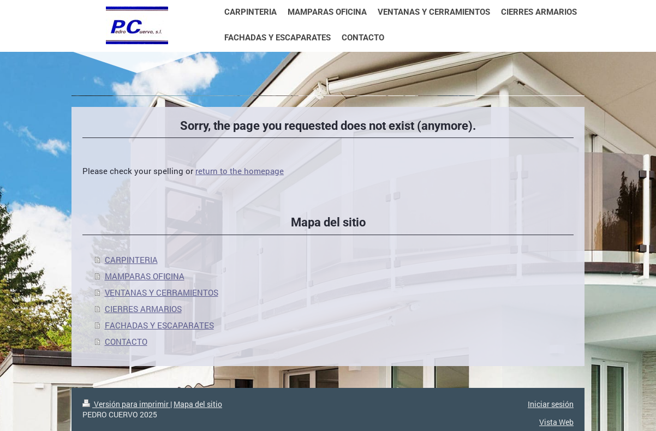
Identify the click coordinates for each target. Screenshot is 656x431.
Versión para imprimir (126, 404)
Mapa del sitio (198, 404)
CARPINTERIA (131, 259)
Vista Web (556, 422)
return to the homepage (239, 170)
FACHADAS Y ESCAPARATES (159, 325)
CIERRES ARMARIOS (143, 308)
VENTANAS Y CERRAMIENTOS (161, 292)
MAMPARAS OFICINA (144, 276)
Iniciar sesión (551, 404)
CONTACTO (126, 341)
